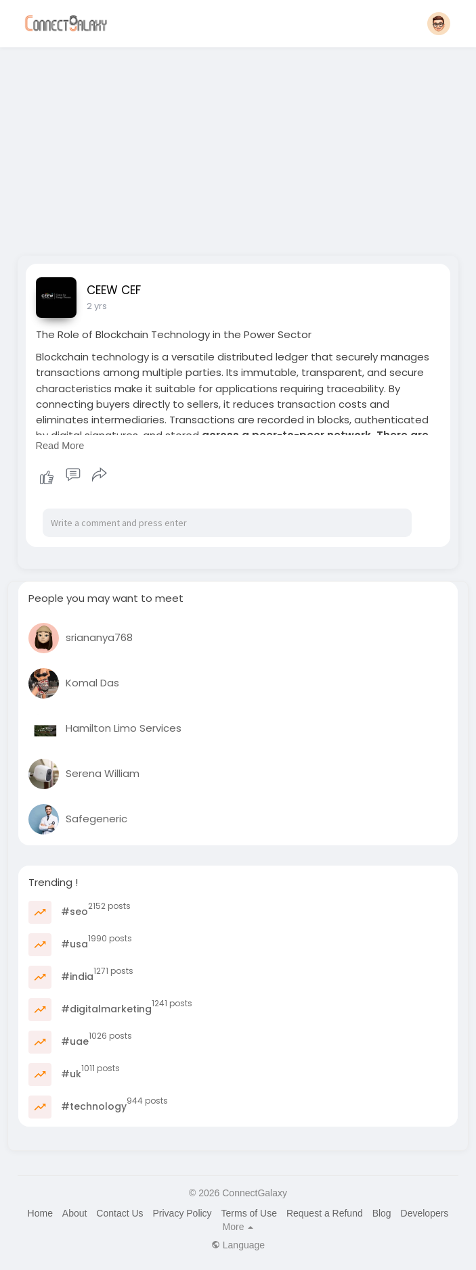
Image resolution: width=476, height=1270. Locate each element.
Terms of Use (249, 1213)
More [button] (238, 1226)
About (74, 1213)
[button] (438, 23)
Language (238, 1245)
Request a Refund (324, 1213)
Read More (60, 445)
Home (40, 1213)
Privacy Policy (181, 1213)
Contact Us (119, 1213)
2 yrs (97, 306)
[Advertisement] (238, 147)
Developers (425, 1213)
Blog (381, 1213)
